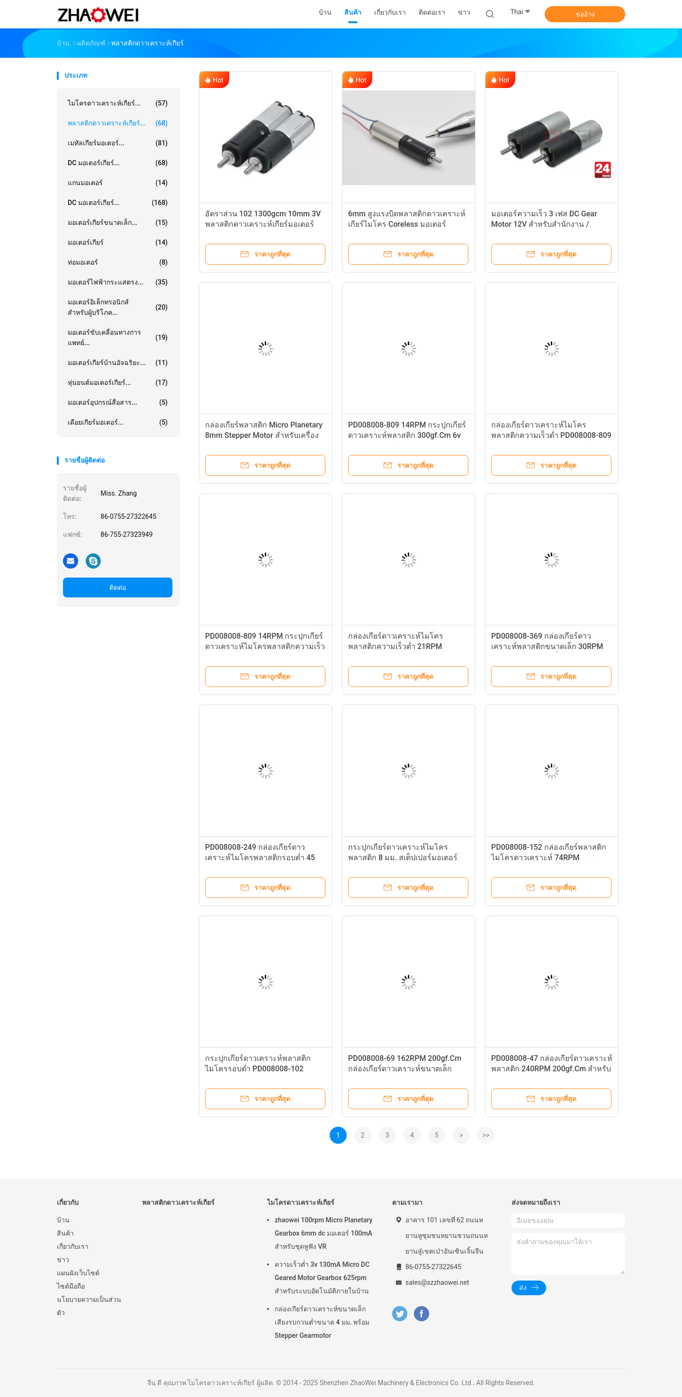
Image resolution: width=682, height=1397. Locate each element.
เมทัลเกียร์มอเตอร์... (118, 143)
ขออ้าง (585, 14)
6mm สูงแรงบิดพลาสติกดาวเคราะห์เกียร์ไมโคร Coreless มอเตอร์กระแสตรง (407, 224)
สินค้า (65, 1233)
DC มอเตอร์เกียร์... (118, 163)
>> (486, 1135)
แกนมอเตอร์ (118, 182)
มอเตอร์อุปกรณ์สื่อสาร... (118, 402)
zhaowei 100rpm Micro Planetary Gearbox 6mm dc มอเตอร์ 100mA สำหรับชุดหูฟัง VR (323, 1233)
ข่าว (63, 1260)
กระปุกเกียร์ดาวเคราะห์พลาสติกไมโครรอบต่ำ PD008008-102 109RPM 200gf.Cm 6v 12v (258, 1069)
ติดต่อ (117, 587)
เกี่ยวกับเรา (73, 1246)
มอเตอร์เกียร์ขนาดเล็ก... (118, 222)
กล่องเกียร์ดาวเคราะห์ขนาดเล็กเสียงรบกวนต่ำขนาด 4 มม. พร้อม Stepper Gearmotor (322, 1322)
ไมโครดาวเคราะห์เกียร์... (118, 103)
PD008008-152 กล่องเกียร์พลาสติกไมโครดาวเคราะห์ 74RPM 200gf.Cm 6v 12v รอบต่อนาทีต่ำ (548, 857)
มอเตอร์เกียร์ (118, 242)
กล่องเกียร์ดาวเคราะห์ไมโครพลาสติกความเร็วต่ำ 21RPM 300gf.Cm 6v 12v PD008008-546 (403, 646)
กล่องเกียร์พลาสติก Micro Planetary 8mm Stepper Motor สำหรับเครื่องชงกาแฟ (264, 435)
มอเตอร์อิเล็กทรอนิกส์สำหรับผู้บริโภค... (118, 307)
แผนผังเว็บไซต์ (78, 1273)
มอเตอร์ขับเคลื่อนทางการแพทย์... (118, 338)
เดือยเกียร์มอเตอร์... (118, 422)
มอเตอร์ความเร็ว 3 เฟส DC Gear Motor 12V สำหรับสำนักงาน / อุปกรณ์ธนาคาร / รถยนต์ (544, 224)
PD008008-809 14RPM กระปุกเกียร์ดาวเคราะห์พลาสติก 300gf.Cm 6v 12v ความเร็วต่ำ (407, 435)
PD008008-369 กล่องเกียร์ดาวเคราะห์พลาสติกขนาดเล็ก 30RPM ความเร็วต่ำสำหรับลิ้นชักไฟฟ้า (547, 646)
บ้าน (63, 1220)
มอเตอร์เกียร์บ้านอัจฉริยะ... (118, 362)
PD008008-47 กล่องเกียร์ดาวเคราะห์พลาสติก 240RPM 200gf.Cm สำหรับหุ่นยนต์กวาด (551, 1069)
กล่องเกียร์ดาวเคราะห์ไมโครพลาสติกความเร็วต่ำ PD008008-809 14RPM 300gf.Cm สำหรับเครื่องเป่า (551, 435)
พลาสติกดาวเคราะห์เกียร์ (178, 1202)
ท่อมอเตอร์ (118, 262)
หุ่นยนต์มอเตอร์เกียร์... (118, 382)
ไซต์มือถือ (71, 1286)
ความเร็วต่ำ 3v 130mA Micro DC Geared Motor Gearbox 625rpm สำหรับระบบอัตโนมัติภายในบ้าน (322, 1278)
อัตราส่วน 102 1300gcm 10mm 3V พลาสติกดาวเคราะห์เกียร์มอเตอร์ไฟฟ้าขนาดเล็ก (263, 224)
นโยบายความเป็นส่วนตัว (89, 1306)
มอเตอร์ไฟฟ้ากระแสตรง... (118, 282)
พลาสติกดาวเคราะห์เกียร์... (118, 123)
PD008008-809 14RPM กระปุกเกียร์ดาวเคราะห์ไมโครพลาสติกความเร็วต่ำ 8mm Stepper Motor (265, 646)
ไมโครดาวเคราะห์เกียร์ (300, 1202)
